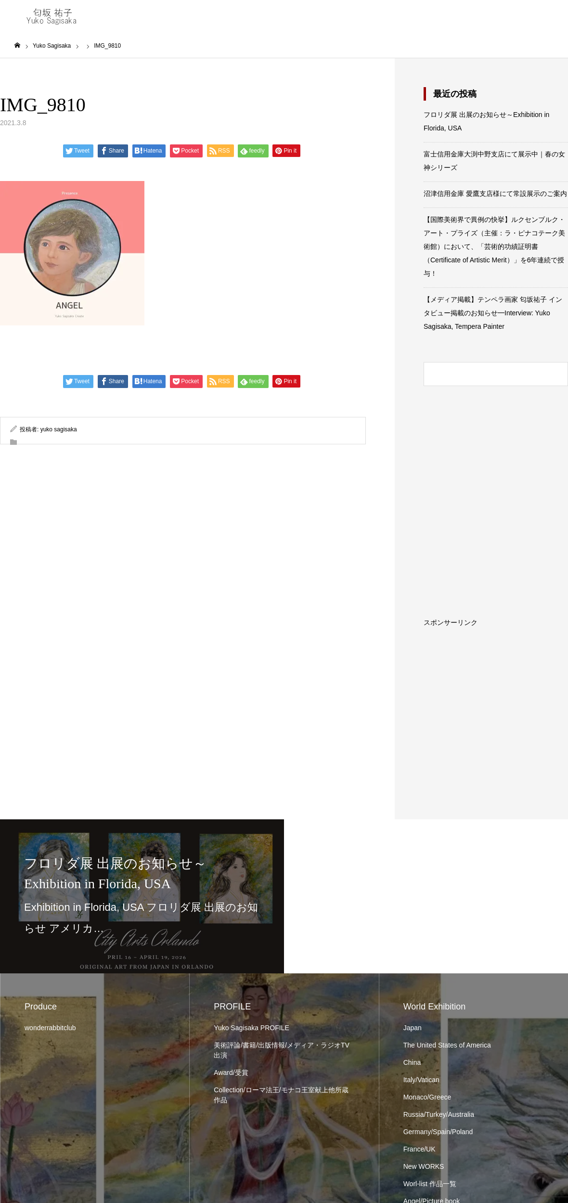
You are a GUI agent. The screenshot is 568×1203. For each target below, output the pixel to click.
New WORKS (423, 1166)
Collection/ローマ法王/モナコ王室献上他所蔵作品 (281, 1095)
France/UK (419, 1149)
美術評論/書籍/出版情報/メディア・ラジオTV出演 (281, 1050)
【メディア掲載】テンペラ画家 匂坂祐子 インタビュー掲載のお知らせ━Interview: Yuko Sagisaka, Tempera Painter (493, 313)
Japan (412, 1028)
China (412, 1062)
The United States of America (447, 1045)
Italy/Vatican (421, 1080)
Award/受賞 (231, 1072)
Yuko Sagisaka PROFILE (251, 1028)
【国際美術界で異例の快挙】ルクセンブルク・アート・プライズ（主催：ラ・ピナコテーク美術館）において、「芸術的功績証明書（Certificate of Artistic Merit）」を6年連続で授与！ (494, 246)
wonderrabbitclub (50, 1028)
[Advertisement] (496, 686)
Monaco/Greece (427, 1097)
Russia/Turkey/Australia (438, 1114)
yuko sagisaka (58, 429)
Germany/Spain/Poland (438, 1132)
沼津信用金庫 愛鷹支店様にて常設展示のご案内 (495, 193)
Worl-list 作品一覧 (429, 1184)
